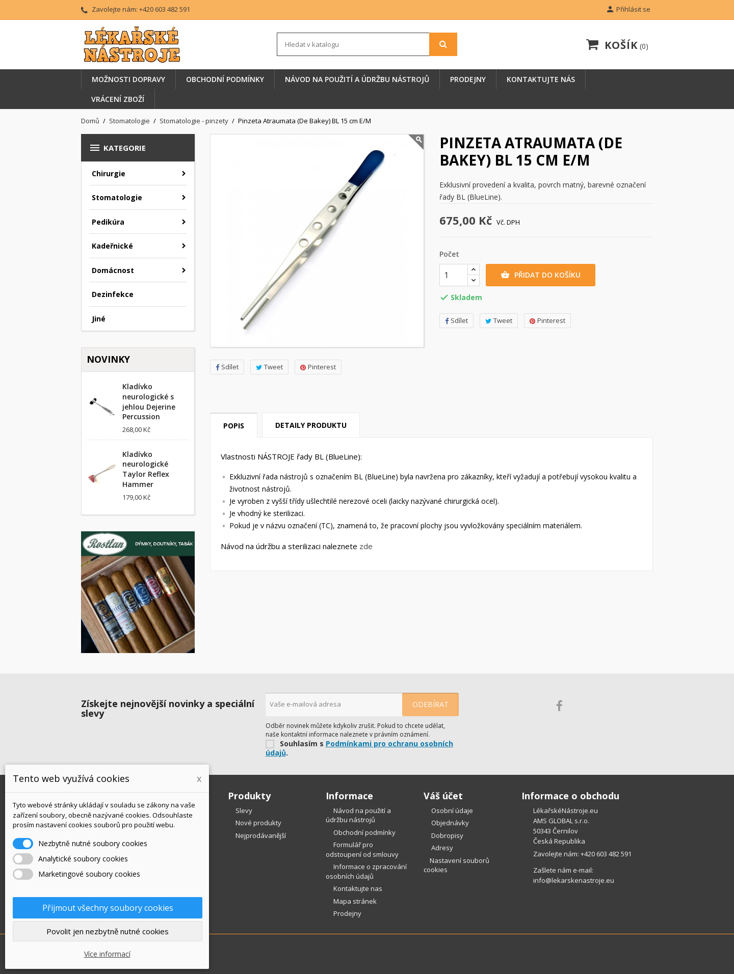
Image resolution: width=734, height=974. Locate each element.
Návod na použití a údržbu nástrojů (357, 79)
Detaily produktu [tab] (311, 425)
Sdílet (227, 366)
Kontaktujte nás (541, 79)
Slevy (243, 810)
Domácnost (113, 270)
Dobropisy (446, 835)
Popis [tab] (233, 425)
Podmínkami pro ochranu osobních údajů (359, 748)
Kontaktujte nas (357, 888)
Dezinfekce (113, 294)
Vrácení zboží (117, 99)
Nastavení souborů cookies (456, 865)
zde (366, 546)
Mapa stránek (354, 901)
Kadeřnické (112, 246)
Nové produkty (257, 822)
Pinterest (318, 366)
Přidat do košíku (541, 275)
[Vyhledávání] (367, 44)
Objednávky (449, 822)
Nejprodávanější (260, 835)
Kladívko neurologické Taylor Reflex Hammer (145, 469)
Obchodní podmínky (225, 79)
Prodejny (468, 79)
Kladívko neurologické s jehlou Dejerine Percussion (148, 401)
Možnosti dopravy (128, 79)
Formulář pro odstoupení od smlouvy (362, 849)
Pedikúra (108, 222)
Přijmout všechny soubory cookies (107, 907)
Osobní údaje (451, 810)
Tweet (269, 366)
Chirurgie (108, 173)
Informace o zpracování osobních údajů (366, 871)
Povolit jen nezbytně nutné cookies (107, 931)
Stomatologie (117, 197)
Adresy (441, 847)
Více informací (107, 954)
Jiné (99, 318)
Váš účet (443, 796)
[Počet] (453, 275)
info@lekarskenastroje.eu (573, 880)
